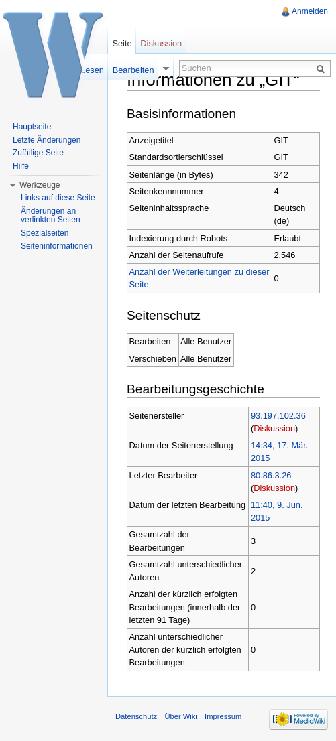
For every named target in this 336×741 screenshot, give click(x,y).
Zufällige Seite (38, 152)
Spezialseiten (44, 233)
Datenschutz (136, 716)
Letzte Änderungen (46, 140)
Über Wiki (180, 716)
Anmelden (310, 11)
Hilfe (21, 166)
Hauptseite (32, 126)
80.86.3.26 (271, 475)
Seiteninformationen (57, 246)
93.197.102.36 (278, 416)
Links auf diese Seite (58, 197)
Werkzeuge (39, 185)
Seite (121, 43)
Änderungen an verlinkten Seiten (50, 215)
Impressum (223, 716)
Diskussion (274, 428)
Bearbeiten (133, 70)
